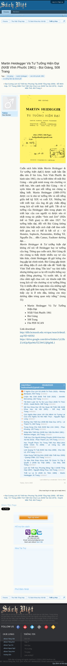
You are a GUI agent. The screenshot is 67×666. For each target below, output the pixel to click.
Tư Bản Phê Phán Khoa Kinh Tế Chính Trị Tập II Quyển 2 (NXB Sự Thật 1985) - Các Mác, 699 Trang (44, 462)
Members (16, 12)
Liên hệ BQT (29, 655)
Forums (6, 12)
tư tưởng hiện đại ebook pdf (12, 79)
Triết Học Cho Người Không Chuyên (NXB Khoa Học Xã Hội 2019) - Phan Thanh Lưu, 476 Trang (44, 438)
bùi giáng (9, 76)
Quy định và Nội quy (60, 663)
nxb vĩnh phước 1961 (37, 76)
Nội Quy (27, 645)
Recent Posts (19, 15)
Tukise (5, 113)
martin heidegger (21, 76)
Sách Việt (39, 542)
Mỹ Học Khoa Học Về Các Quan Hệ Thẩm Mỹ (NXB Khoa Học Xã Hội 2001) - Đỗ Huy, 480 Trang (44, 409)
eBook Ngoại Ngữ (9, 648)
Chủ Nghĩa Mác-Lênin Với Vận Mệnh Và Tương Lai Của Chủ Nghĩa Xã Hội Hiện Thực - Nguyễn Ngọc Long (44, 417)
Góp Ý (26, 642)
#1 (65, 483)
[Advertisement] (33, 42)
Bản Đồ (27, 639)
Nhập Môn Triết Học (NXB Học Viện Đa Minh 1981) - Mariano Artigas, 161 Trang (44, 433)
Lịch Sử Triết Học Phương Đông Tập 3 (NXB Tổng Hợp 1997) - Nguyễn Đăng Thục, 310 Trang (44, 469)
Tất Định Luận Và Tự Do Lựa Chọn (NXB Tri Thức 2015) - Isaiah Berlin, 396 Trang (44, 403)
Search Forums (7, 15)
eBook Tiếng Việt (9, 639)
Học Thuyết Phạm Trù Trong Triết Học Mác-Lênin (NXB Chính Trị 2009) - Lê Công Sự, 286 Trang (44, 445)
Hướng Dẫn (7, 654)
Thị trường (28, 649)
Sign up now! (33, 517)
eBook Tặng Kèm (9, 651)
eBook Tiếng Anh (9, 642)
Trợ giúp (27, 652)
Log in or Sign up (57, 2)
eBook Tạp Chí (8, 645)
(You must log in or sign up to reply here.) (52, 490)
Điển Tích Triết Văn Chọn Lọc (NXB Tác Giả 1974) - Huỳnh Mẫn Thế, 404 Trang (40, 87)
